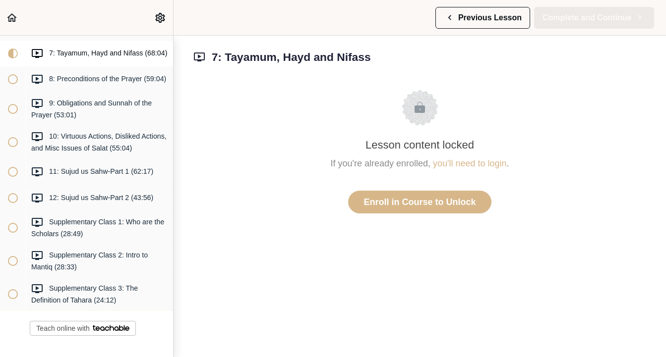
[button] (12, 17)
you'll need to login (470, 163)
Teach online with (82, 328)
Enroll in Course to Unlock (419, 202)
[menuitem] (160, 17)
